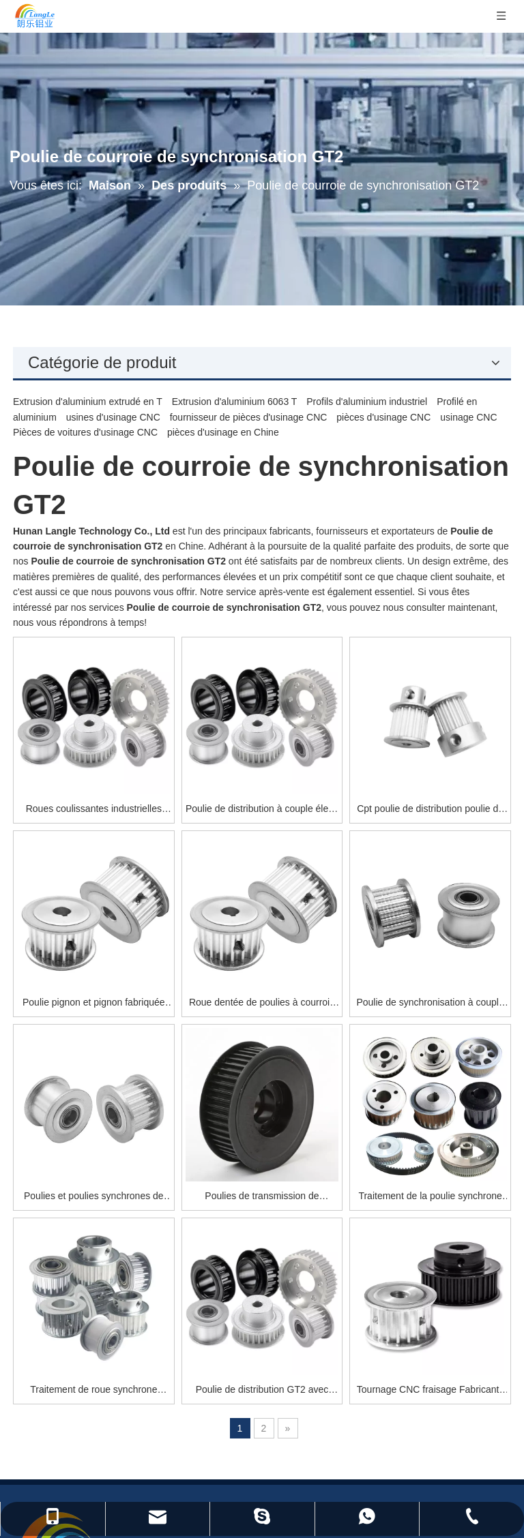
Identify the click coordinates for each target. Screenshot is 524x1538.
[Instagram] (484, 1402)
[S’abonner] (475, 1312)
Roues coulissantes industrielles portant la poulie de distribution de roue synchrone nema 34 (200, 697)
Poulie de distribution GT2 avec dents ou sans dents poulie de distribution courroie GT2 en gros (326, 1150)
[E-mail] (424, 1312)
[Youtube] (457, 1402)
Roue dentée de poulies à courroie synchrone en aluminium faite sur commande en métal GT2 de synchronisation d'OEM (326, 848)
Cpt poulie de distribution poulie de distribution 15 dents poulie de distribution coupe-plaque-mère (451, 697)
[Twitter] (431, 1402)
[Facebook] (405, 1402)
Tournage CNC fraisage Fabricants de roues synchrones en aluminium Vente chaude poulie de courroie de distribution (451, 1150)
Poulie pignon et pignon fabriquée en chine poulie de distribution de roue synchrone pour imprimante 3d (200, 848)
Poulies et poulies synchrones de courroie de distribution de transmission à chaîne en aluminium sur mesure (200, 999)
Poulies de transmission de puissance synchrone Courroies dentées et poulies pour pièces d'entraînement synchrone (326, 999)
